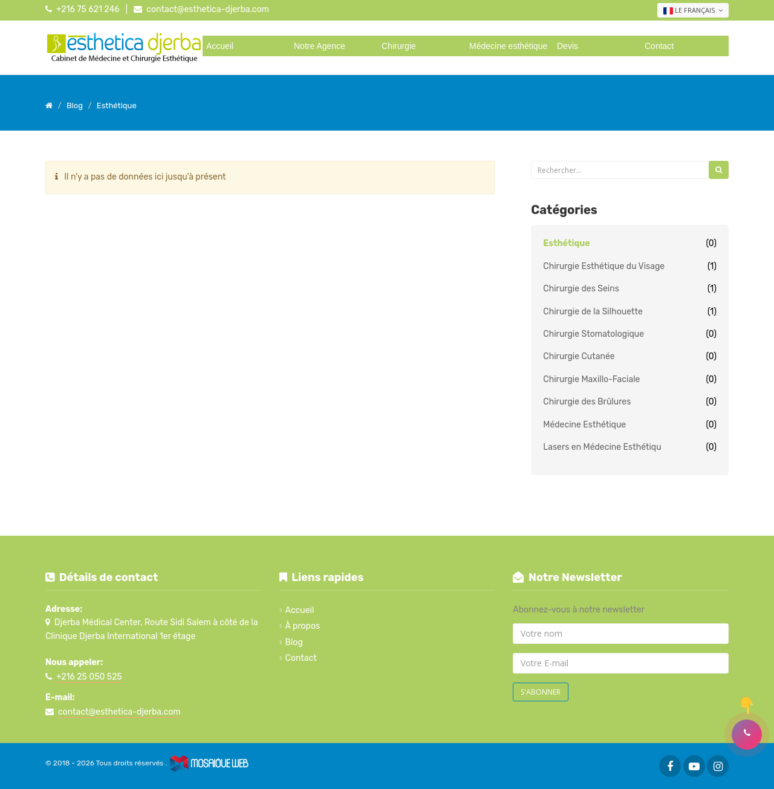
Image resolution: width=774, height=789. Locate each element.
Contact (659, 46)
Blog (294, 642)
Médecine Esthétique (584, 425)
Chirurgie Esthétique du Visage (604, 266)
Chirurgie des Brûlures (587, 402)
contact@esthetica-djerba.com (207, 9)
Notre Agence (319, 46)
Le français (693, 10)
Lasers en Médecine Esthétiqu (602, 447)
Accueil (219, 46)
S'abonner (541, 692)
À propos (302, 626)
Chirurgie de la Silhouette (592, 312)
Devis (567, 46)
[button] (747, 734)
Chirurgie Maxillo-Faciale (591, 379)
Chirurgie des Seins (581, 289)
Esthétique (566, 243)
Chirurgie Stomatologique (593, 334)
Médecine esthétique (508, 46)
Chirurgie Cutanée (578, 356)
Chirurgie (399, 46)
